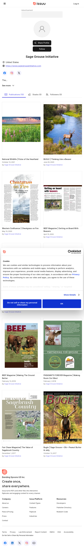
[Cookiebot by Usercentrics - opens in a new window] (70, 252)
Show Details (70, 295)
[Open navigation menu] (4, 3)
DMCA (52, 542)
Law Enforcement (25, 542)
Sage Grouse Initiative (12, 175)
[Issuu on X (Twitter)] (19, 553)
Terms (4, 542)
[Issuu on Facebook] (5, 553)
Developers (61, 513)
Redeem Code (62, 522)
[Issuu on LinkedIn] (12, 553)
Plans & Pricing (7, 522)
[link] (76, 3)
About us (5, 513)
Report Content (41, 542)
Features (32, 517)
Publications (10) (14, 104)
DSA (59, 542)
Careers (5, 517)
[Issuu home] (39, 3)
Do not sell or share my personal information (22, 304)
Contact (5, 530)
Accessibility (68, 542)
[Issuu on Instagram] (27, 553)
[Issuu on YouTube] (34, 553)
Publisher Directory (64, 517)
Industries (33, 526)
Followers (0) (54, 104)
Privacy (13, 542)
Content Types (34, 513)
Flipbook (32, 522)
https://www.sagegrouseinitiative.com (23, 66)
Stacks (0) (34, 104)
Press (4, 526)
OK (61, 304)
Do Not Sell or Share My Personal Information (17, 545)
